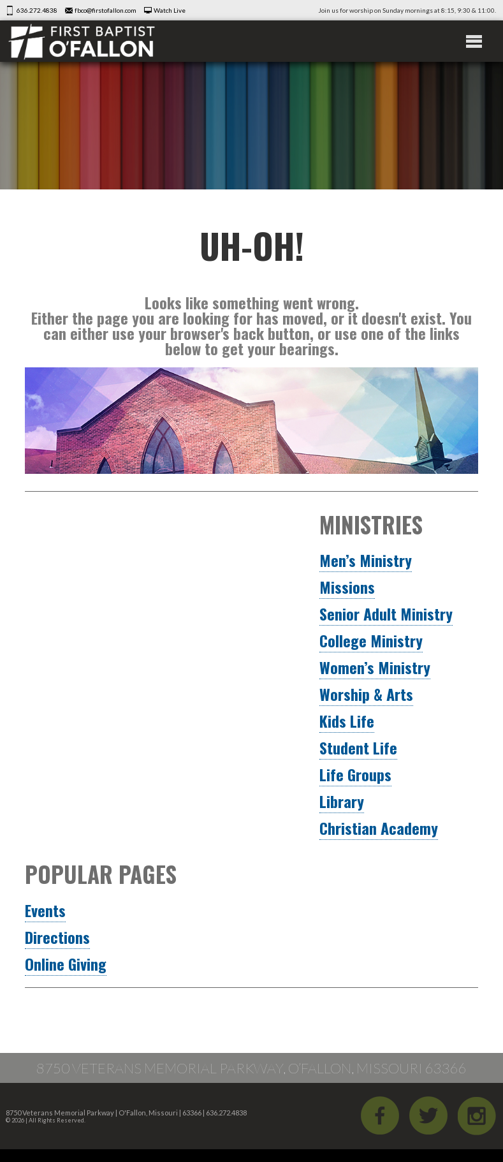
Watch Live (170, 10)
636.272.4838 (37, 10)
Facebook (380, 1115)
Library (341, 801)
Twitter (428, 1115)
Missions (347, 586)
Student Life (358, 747)
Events (45, 910)
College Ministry (371, 640)
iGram (476, 1115)
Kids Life (346, 720)
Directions (57, 936)
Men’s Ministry (365, 559)
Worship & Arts (366, 693)
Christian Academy (378, 827)
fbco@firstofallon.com (105, 10)
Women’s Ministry (374, 667)
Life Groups (355, 774)
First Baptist (81, 41)
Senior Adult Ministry (386, 613)
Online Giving (65, 963)
